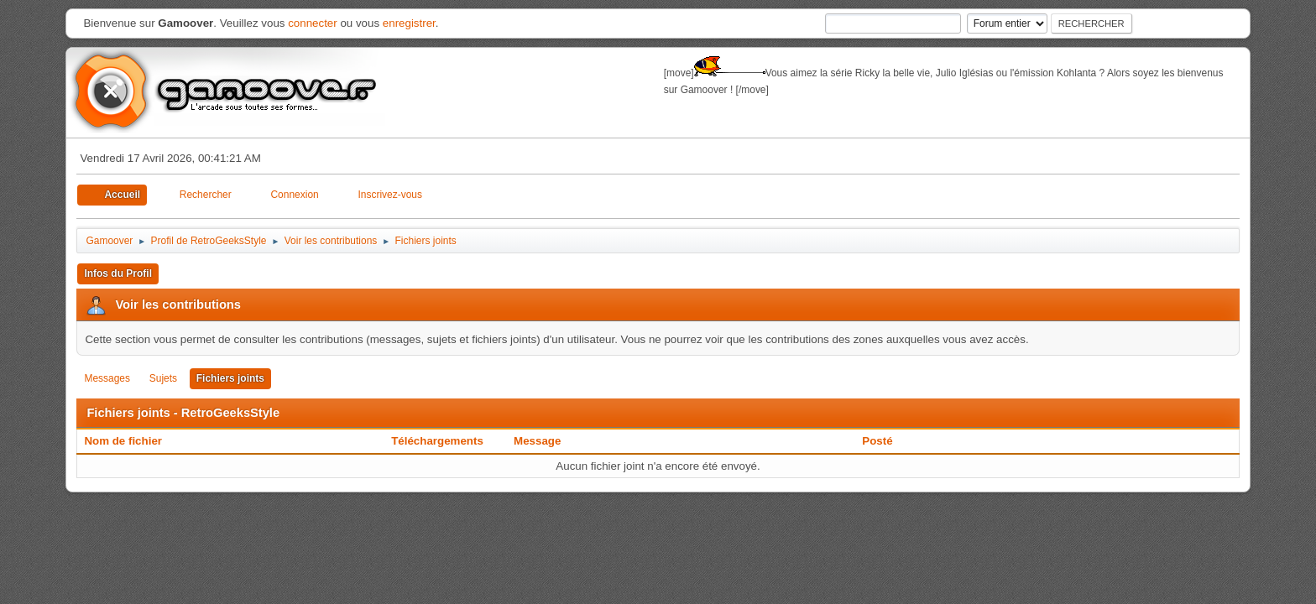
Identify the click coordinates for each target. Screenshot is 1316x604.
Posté (877, 441)
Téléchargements (437, 441)
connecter (312, 23)
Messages (107, 378)
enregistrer (409, 23)
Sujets (163, 378)
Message (537, 441)
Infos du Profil (118, 273)
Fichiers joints (230, 378)
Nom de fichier (132, 441)
